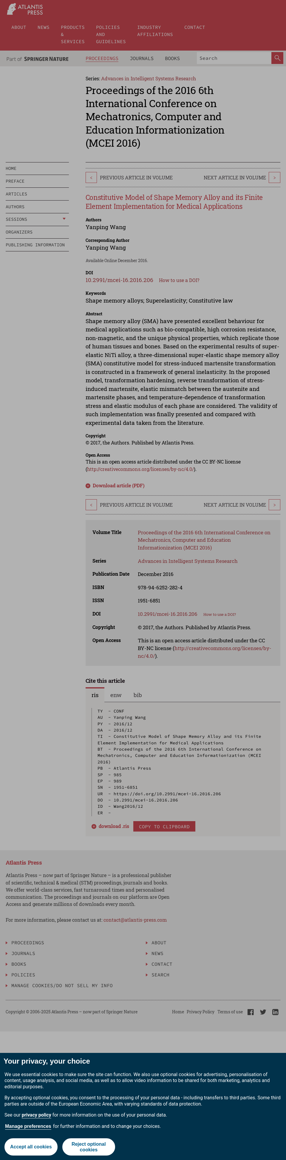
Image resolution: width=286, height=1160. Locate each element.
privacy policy (36, 1115)
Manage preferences (28, 1126)
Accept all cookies (31, 1146)
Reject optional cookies (89, 1147)
